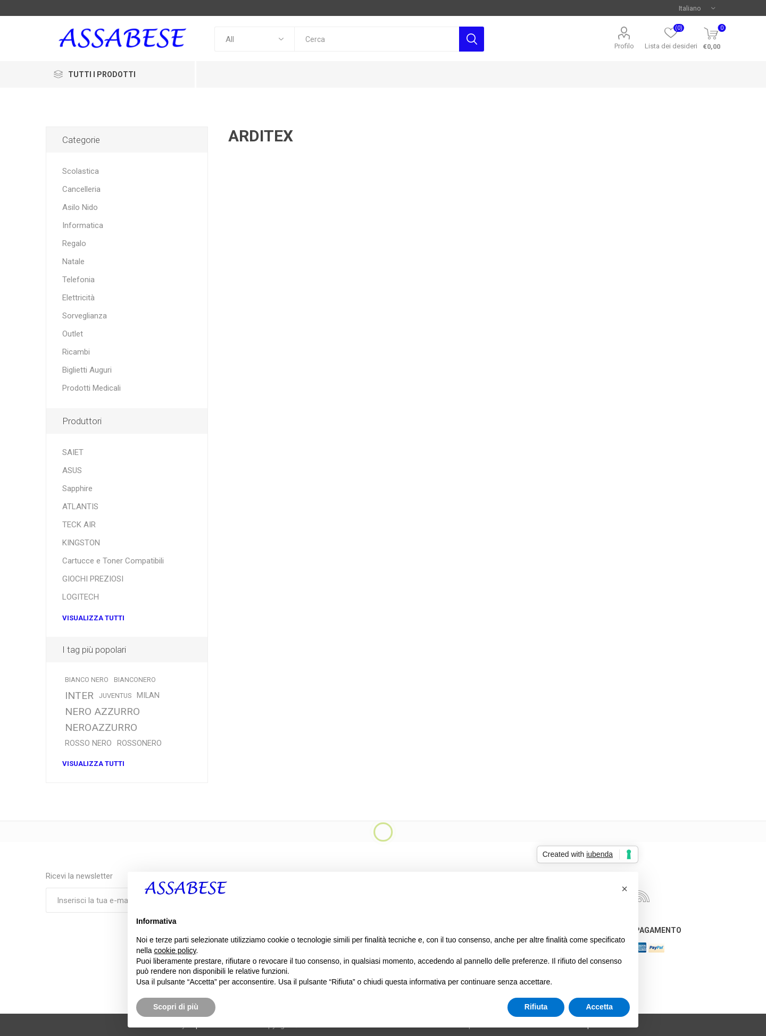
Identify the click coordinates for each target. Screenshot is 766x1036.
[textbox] (376, 39)
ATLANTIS (80, 506)
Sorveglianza (84, 316)
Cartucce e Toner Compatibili (113, 561)
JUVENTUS (115, 696)
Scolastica (80, 171)
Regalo (74, 243)
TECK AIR (79, 524)
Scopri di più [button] (175, 1007)
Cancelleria (81, 189)
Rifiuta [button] (536, 1007)
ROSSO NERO (88, 743)
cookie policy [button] (175, 950)
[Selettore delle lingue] (697, 8)
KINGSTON (81, 543)
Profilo (624, 46)
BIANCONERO (135, 680)
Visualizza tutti (93, 618)
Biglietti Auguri (87, 370)
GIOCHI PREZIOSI (92, 579)
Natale (73, 261)
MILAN (148, 695)
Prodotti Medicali (91, 388)
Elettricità (78, 297)
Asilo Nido (80, 207)
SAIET (73, 452)
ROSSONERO (139, 743)
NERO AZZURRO (102, 711)
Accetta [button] (599, 1007)
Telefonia (78, 279)
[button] (624, 888)
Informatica (82, 225)
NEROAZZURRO (101, 727)
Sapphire (77, 488)
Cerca (471, 39)
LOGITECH (80, 597)
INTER (79, 695)
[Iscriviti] (117, 900)
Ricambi (76, 352)
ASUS (72, 470)
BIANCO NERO (87, 680)
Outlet (72, 334)
